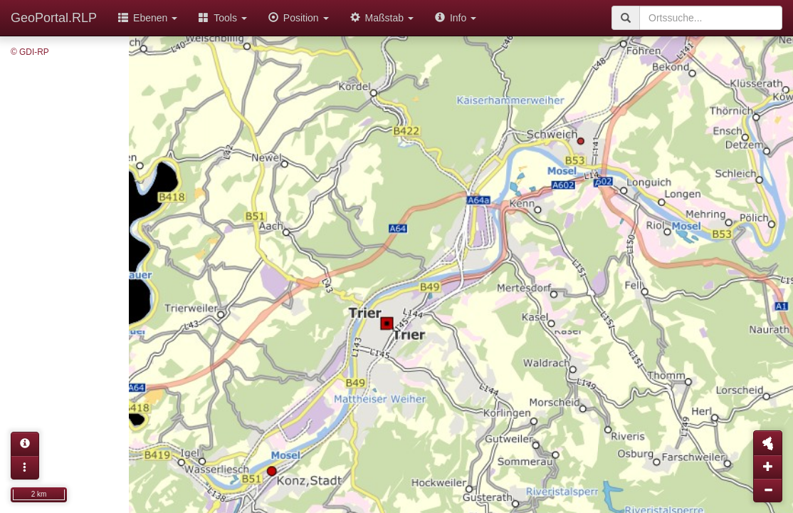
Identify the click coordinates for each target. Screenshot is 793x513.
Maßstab (382, 18)
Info (455, 18)
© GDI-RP (30, 52)
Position (298, 18)
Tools (223, 18)
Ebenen (147, 18)
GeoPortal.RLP (54, 18)
